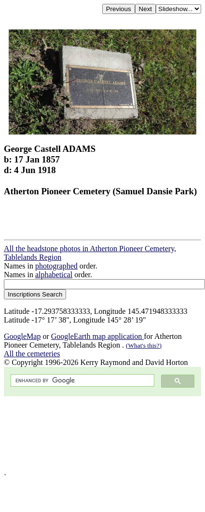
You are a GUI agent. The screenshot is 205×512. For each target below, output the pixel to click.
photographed (56, 266)
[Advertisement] (90, 434)
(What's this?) (144, 345)
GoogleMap (22, 336)
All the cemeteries (32, 354)
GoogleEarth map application (97, 336)
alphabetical (53, 274)
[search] (81, 380)
